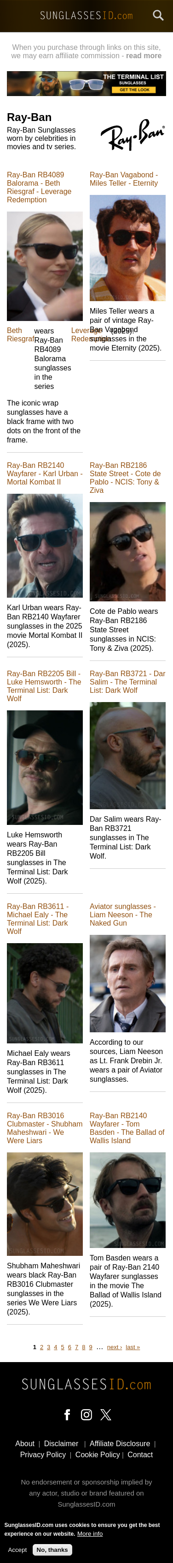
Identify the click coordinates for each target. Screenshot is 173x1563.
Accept (17, 1550)
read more (143, 56)
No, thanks (52, 1550)
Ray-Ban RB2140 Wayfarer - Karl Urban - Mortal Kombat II (45, 473)
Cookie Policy (97, 1455)
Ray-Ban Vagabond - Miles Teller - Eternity (124, 179)
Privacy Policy (43, 1455)
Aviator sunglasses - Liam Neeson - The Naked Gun (123, 915)
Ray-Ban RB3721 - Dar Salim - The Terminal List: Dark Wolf (128, 682)
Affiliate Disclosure (120, 1444)
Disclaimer (61, 1444)
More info (90, 1534)
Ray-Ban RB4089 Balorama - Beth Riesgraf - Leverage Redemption (39, 187)
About (25, 1444)
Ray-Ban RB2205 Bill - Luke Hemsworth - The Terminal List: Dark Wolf (44, 686)
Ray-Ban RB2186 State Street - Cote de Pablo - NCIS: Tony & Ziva (125, 477)
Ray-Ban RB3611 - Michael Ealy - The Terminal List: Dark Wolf (38, 919)
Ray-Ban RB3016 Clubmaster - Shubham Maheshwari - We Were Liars (45, 1128)
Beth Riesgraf (21, 335)
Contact (140, 1455)
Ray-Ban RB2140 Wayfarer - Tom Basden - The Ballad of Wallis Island (127, 1128)
